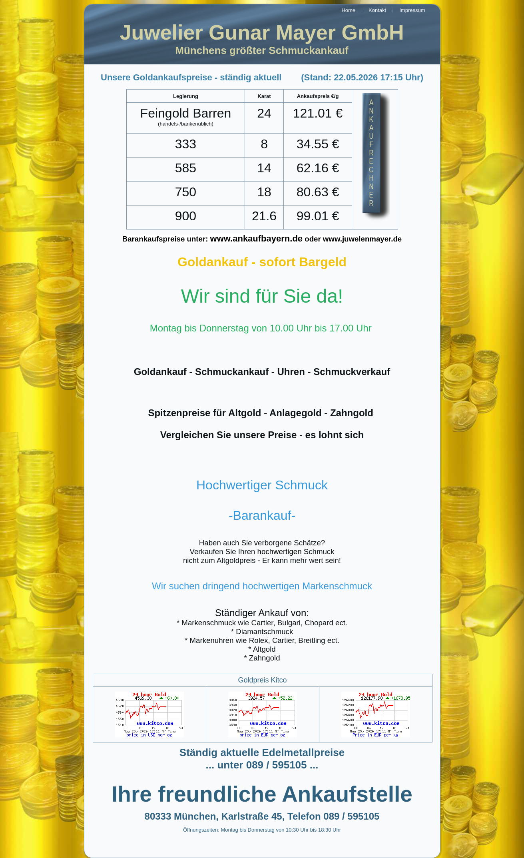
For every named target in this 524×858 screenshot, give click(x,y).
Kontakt (377, 10)
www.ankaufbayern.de (256, 238)
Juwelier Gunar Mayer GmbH (262, 32)
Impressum (412, 10)
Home (348, 10)
